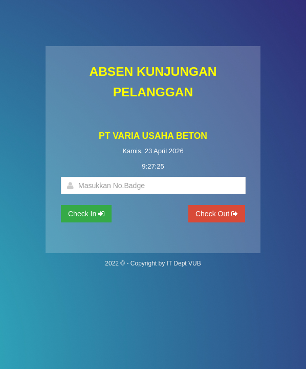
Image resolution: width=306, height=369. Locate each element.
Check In (86, 214)
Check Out (216, 214)
